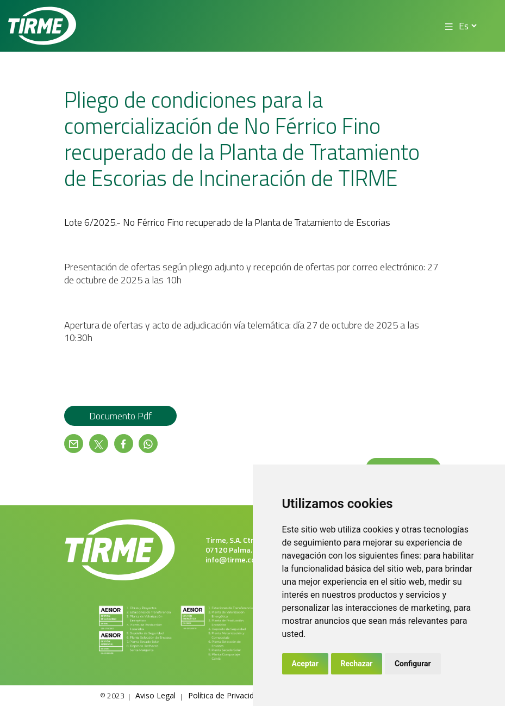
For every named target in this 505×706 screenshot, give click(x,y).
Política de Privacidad (225, 695)
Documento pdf (120, 415)
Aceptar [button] (305, 663)
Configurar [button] (413, 663)
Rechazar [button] (357, 663)
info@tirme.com (233, 559)
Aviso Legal (155, 695)
